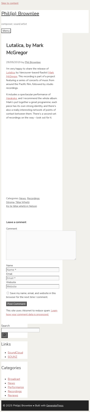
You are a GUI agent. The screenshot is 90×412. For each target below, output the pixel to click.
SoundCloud (15, 353)
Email (9, 274)
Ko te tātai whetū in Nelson (21, 206)
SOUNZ (12, 357)
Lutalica (10, 72)
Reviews (13, 395)
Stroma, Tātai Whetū (17, 202)
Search (5, 326)
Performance (16, 387)
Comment (11, 228)
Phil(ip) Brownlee (20, 13)
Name (9, 265)
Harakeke (11, 98)
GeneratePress (54, 405)
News (22, 198)
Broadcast (14, 379)
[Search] (4, 335)
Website (11, 282)
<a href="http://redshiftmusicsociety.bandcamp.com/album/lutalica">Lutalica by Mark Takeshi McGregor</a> (38, 157)
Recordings (33, 198)
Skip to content (9, 3)
